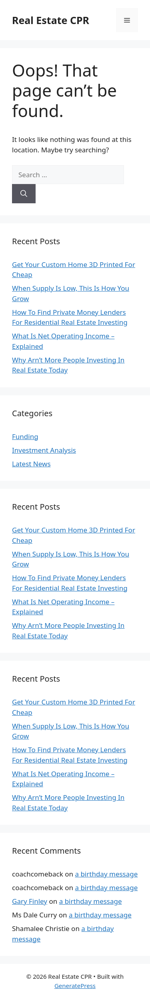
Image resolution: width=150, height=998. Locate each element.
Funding (25, 436)
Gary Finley (29, 901)
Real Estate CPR (50, 20)
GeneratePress (75, 986)
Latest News (31, 463)
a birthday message (106, 874)
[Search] (24, 193)
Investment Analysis (44, 450)
